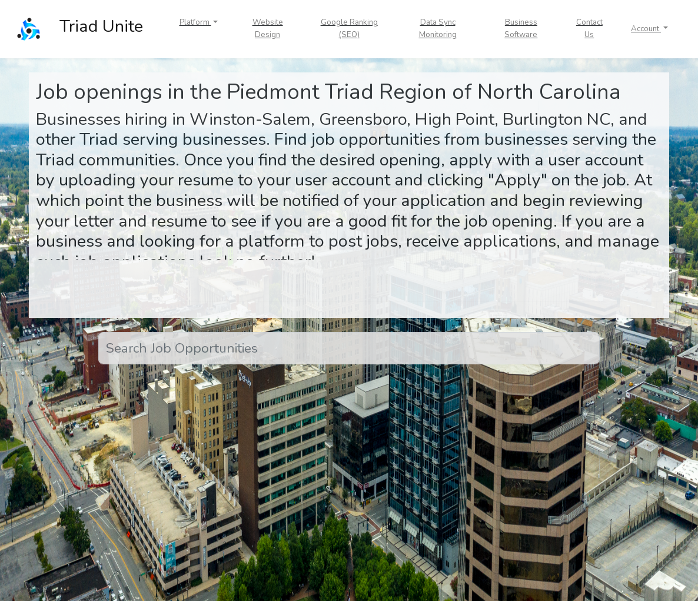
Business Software (520, 28)
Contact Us (589, 28)
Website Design (267, 28)
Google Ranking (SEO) (349, 28)
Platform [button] (195, 22)
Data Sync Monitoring (438, 28)
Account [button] (646, 29)
